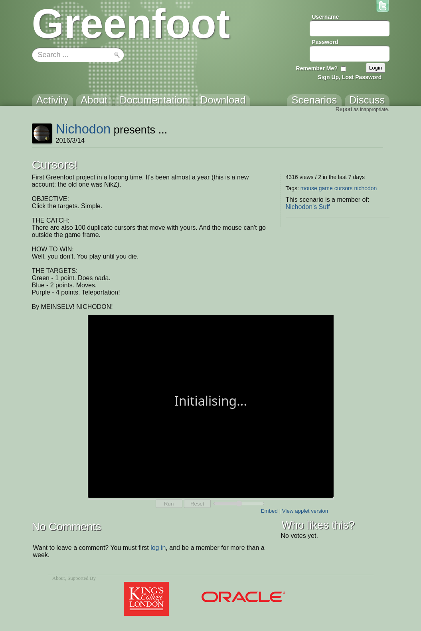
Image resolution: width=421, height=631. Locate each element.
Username (325, 17)
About (58, 578)
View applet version (305, 511)
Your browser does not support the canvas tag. (210, 406)
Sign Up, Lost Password (349, 77)
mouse (308, 188)
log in (158, 547)
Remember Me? (317, 68)
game (326, 188)
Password (325, 42)
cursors (343, 188)
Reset (197, 504)
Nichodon (83, 128)
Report (344, 109)
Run (169, 504)
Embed (269, 511)
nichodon (365, 188)
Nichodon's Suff (308, 206)
